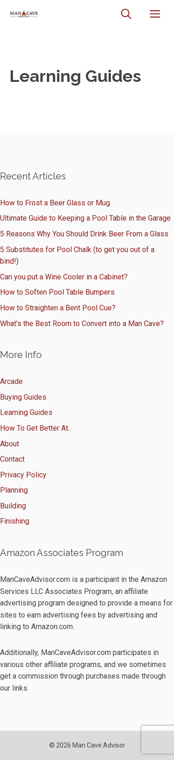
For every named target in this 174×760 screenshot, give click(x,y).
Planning (14, 490)
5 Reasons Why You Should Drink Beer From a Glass (84, 233)
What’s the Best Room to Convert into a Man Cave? (82, 323)
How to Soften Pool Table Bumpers (57, 292)
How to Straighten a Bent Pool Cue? (58, 307)
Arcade (11, 381)
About (9, 443)
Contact (12, 459)
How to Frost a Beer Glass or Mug (55, 202)
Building (13, 505)
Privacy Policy (23, 474)
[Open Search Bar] (126, 14)
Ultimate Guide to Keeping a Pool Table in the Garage (85, 218)
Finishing (14, 521)
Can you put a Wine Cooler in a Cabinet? (64, 276)
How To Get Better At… (36, 428)
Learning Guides (26, 412)
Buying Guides (23, 397)
